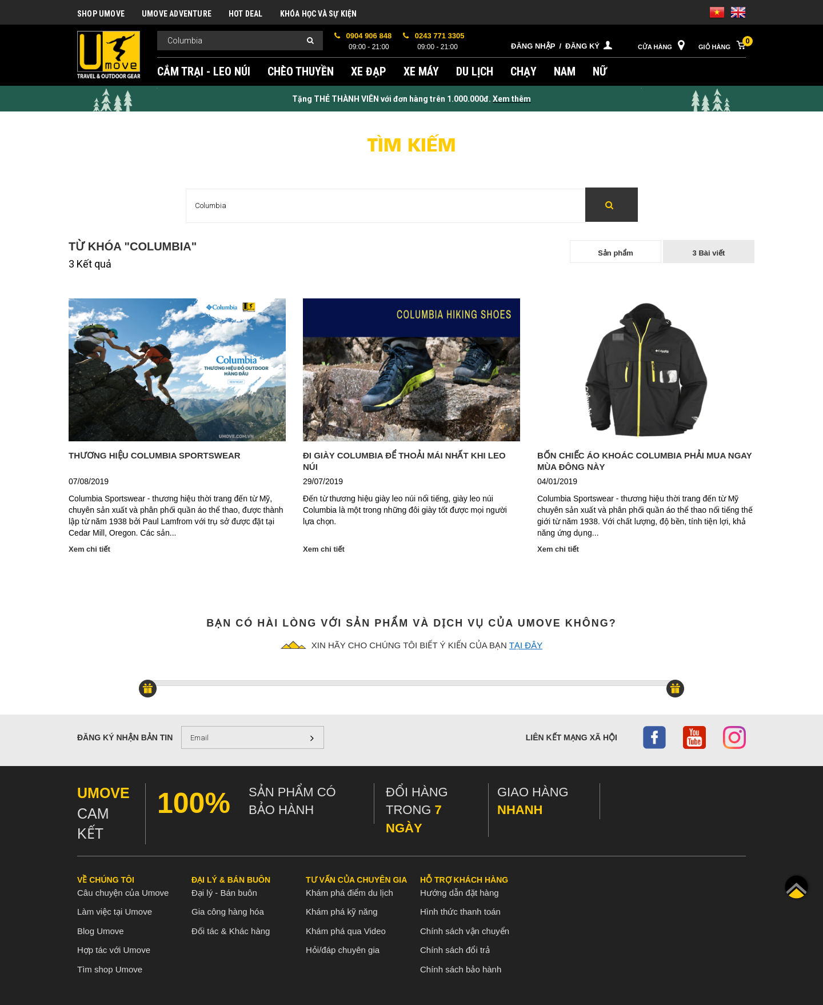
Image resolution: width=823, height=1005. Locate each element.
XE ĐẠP (368, 71)
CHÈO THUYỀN (300, 71)
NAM (565, 71)
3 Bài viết (709, 253)
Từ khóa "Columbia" (133, 246)
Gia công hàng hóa (227, 911)
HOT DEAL (246, 13)
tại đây (525, 645)
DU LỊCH (474, 71)
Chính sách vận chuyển (464, 931)
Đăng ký (582, 46)
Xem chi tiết (89, 549)
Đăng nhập (533, 46)
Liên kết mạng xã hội (571, 737)
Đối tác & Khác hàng (230, 931)
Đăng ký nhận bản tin (125, 737)
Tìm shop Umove (109, 969)
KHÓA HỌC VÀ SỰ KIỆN (318, 13)
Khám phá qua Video (346, 931)
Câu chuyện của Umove (123, 893)
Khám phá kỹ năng (342, 911)
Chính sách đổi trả (455, 950)
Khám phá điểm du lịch (349, 893)
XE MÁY (421, 71)
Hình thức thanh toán (460, 911)
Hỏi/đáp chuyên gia (342, 950)
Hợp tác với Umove (113, 950)
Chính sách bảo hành (460, 969)
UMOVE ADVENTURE (176, 13)
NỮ (600, 71)
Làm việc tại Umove (114, 911)
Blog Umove (100, 931)
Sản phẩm (615, 253)
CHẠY (523, 71)
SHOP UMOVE (101, 13)
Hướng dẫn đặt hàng (459, 893)
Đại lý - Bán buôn (224, 893)
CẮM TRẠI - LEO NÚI (203, 71)
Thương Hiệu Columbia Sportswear (155, 455)
